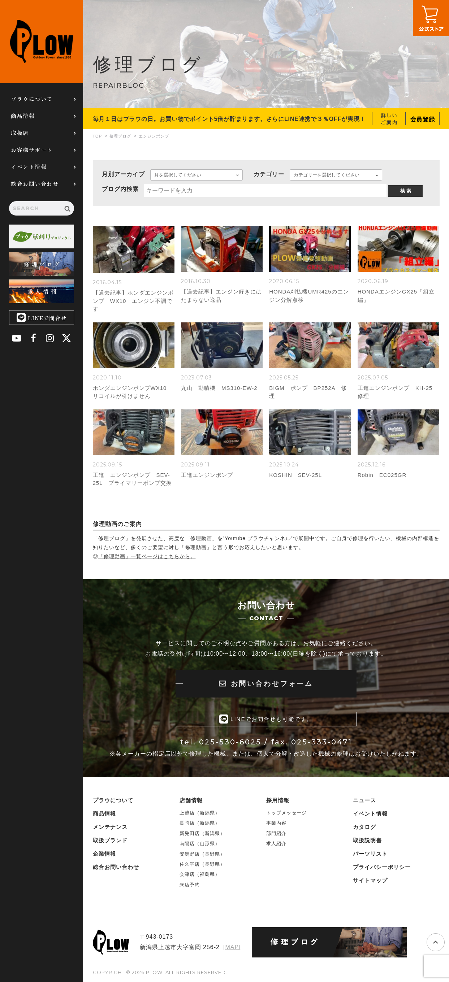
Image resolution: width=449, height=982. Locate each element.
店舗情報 (191, 800)
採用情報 (277, 800)
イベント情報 (29, 166)
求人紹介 (276, 843)
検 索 (405, 191)
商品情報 (23, 116)
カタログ (364, 827)
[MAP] (232, 947)
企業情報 (104, 853)
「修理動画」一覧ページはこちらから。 (147, 556)
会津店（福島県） (200, 874)
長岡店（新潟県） (200, 823)
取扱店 (20, 132)
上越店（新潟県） (200, 812)
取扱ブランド (110, 840)
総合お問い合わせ (35, 183)
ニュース (364, 800)
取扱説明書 (367, 840)
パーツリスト (370, 853)
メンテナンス (110, 827)
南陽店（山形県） (200, 843)
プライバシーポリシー (382, 867)
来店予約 (190, 884)
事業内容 (276, 823)
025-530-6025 (230, 742)
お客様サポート (32, 149)
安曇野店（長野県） (202, 853)
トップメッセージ (286, 812)
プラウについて (32, 99)
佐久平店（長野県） (202, 863)
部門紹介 (276, 833)
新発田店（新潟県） (202, 833)
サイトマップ (370, 880)
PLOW (41, 41)
